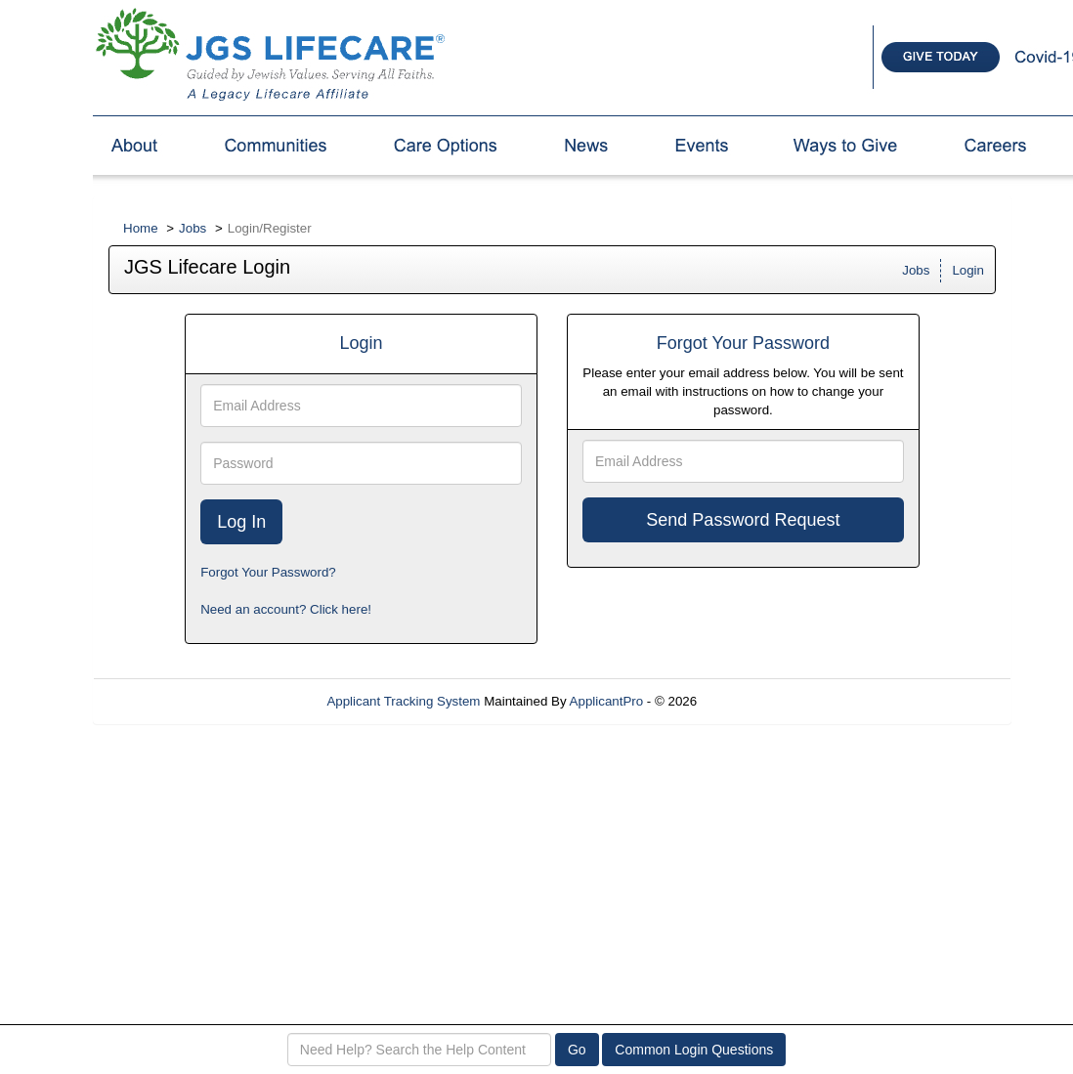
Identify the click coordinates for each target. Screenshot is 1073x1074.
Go (577, 1049)
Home (140, 228)
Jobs (192, 228)
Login (968, 270)
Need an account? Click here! (285, 609)
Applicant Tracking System (403, 701)
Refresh (755, 701)
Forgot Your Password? (268, 572)
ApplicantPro (607, 701)
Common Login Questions (694, 1049)
